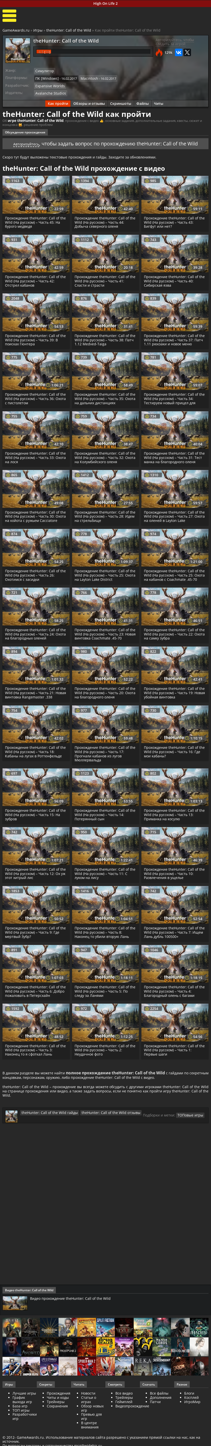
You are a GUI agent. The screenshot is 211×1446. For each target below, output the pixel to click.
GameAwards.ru (16, 30)
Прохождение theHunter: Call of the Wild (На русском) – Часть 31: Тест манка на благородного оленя (172, 457)
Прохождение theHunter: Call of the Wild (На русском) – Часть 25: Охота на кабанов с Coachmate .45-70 (172, 583)
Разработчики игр (25, 1432)
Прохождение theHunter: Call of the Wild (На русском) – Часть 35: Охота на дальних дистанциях (103, 396)
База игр (20, 1421)
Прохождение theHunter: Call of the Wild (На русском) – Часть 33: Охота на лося (34, 455)
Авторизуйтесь (26, 141)
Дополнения (160, 1413)
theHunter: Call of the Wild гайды (46, 1128)
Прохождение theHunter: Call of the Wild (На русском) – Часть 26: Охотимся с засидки (34, 581)
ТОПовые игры (175, 1131)
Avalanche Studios (49, 91)
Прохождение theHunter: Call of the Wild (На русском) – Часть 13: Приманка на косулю (172, 825)
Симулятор (44, 70)
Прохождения (58, 1409)
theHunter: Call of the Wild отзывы (101, 1128)
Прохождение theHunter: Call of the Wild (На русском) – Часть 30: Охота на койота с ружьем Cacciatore (34, 520)
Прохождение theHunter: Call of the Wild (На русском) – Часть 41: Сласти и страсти (103, 278)
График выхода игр (22, 1415)
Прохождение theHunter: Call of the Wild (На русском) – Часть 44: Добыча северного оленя (103, 219)
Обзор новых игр (92, 1423)
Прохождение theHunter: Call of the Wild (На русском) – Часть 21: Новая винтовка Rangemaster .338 (35, 703)
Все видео (124, 1409)
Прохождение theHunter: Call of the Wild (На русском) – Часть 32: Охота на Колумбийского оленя (103, 455)
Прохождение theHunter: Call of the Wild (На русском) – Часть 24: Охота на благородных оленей (34, 644)
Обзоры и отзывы (89, 101)
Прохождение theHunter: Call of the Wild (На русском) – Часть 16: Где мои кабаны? (172, 762)
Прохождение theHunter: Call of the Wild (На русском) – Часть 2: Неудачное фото (103, 1060)
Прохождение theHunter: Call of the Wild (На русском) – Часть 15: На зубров (34, 825)
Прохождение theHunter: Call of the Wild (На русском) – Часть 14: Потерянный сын (103, 825)
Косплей (191, 1413)
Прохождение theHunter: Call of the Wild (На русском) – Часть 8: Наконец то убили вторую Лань (103, 942)
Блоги (189, 1409)
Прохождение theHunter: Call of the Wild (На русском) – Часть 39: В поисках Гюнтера (35, 337)
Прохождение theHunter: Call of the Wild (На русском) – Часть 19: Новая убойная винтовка (172, 703)
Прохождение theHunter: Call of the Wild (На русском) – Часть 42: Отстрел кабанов (34, 278)
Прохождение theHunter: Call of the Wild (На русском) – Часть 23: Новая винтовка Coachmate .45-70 (105, 644)
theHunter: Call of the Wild (68, 30)
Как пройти (58, 101)
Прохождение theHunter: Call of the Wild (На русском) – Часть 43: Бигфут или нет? (172, 219)
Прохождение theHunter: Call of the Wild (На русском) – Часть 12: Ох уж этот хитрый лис (34, 884)
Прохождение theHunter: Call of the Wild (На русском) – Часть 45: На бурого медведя (34, 219)
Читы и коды (58, 1413)
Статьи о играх (88, 1415)
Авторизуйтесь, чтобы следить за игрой (175, 41)
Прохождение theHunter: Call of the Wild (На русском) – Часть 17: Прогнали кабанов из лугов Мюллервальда (103, 764)
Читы (158, 101)
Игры (38, 30)
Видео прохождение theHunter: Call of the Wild (74, 1314)
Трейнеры (56, 1417)
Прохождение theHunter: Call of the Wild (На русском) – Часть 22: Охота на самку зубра (172, 644)
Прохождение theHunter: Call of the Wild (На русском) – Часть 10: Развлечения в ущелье (172, 884)
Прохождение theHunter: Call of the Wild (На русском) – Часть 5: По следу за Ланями (105, 1001)
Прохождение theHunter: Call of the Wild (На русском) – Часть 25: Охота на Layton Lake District (103, 581)
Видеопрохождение (132, 1421)
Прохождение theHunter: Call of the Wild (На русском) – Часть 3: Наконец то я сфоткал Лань (33, 1060)
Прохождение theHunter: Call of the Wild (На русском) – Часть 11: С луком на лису (105, 884)
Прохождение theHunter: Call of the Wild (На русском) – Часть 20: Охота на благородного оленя (103, 703)
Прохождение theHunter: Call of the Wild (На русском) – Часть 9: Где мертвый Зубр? (33, 942)
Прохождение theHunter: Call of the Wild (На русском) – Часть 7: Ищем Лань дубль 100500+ (172, 942)
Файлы (142, 101)
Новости (88, 1409)
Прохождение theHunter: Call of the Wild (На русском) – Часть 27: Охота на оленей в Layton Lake (172, 518)
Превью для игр (91, 1432)
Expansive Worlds (48, 84)
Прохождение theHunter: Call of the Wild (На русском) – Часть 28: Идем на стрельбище (103, 518)
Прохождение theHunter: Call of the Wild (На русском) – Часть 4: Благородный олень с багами (172, 1001)
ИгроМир (192, 1417)
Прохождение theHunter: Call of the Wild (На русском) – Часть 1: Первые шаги (172, 1060)
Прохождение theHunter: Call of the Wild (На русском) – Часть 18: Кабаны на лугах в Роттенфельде (34, 762)
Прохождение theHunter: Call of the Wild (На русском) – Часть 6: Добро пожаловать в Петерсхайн (34, 1001)
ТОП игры (21, 1426)
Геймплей (123, 1417)
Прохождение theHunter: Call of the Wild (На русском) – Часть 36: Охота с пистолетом (34, 396)
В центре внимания (90, 1440)
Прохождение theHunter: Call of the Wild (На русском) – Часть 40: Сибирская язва (172, 278)
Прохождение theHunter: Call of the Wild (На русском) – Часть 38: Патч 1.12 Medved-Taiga (103, 337)
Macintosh (86, 77)
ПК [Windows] (45, 77)
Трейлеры (124, 1413)
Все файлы (159, 1409)
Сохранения (57, 1421)
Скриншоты (120, 101)
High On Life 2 (105, 3)
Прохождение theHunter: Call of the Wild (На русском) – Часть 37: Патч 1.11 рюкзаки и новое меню (173, 337)
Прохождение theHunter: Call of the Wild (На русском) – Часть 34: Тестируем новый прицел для (172, 396)
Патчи (155, 1417)
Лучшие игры (24, 1409)
